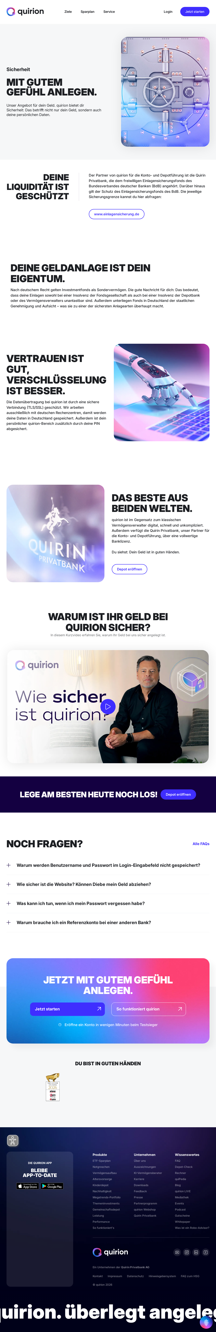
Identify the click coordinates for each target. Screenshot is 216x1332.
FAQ (177, 1160)
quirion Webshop (145, 1209)
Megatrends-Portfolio (106, 1197)
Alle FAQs (201, 844)
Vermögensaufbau (105, 1173)
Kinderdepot (101, 1185)
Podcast (180, 1209)
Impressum (115, 1276)
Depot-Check (184, 1166)
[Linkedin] (196, 1252)
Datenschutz (135, 1276)
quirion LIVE (183, 1191)
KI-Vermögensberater (148, 1173)
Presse (138, 1197)
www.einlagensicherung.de (116, 214)
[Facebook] (205, 1252)
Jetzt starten (194, 12)
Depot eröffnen (129, 569)
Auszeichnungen (145, 1166)
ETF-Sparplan (102, 1160)
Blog (178, 1185)
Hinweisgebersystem (162, 1276)
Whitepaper (182, 1221)
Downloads (141, 1185)
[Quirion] (25, 11)
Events (179, 1203)
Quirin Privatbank (145, 1215)
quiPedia (180, 1179)
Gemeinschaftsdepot (106, 1209)
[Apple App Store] (27, 1186)
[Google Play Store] (52, 1186)
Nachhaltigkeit (102, 1191)
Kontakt (98, 1276)
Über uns (140, 1160)
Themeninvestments (106, 1203)
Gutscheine (182, 1215)
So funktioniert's (103, 1227)
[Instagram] (187, 1252)
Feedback (140, 1191)
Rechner (180, 1173)
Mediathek (182, 1197)
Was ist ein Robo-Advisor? (192, 1227)
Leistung (98, 1215)
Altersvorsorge (102, 1179)
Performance (101, 1221)
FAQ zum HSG (190, 1276)
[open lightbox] (108, 706)
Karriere (139, 1179)
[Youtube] (177, 1252)
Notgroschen (101, 1166)
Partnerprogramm (145, 1203)
